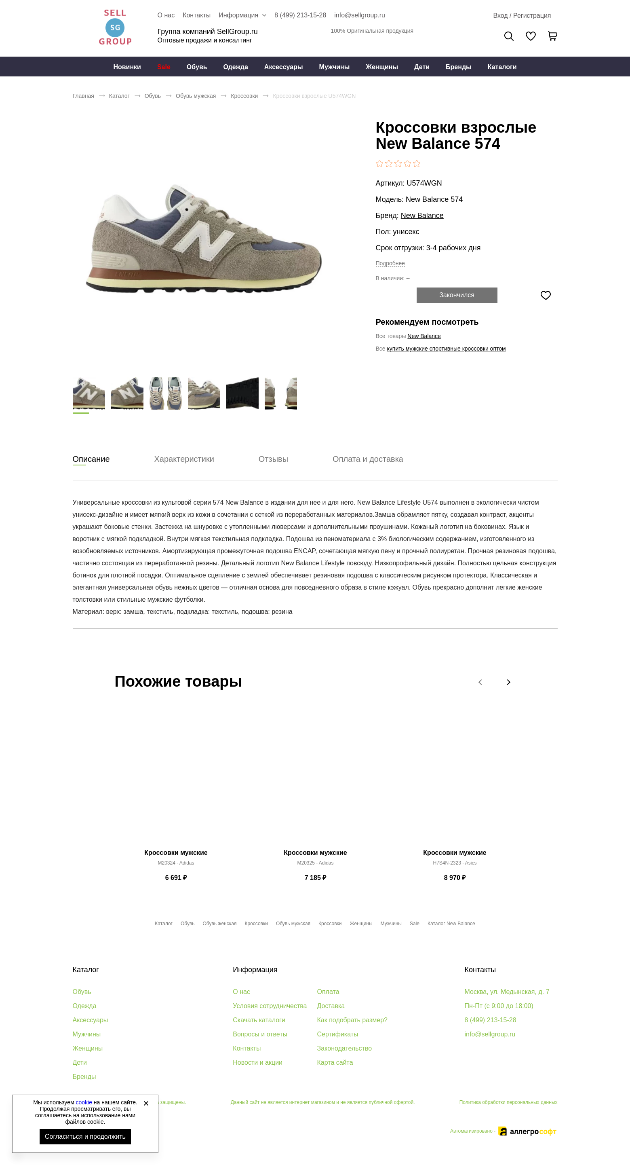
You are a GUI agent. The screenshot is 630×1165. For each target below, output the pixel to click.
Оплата (328, 991)
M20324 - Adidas (176, 863)
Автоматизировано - (503, 1131)
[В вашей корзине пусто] (553, 36)
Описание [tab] (91, 459)
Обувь (197, 66)
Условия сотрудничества (270, 1005)
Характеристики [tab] (184, 459)
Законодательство (344, 1048)
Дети (422, 66)
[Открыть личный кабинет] (522, 16)
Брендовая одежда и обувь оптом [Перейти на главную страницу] (115, 28)
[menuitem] (127, 67)
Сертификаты (337, 1034)
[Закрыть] (146, 1103)
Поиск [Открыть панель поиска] (509, 36)
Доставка (331, 1005)
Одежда (235, 66)
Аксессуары (283, 66)
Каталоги (502, 66)
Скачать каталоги (259, 1020)
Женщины (382, 66)
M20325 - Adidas (315, 863)
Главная (83, 96)
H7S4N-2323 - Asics (454, 863)
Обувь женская (220, 923)
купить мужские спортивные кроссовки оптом (446, 348)
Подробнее (390, 263)
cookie (84, 1102)
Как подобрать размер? (352, 1020)
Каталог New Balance (451, 923)
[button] (481, 682)
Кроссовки (244, 96)
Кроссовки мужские (175, 853)
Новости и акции (257, 1062)
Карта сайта (335, 1062)
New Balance (422, 215)
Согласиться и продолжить (85, 1136)
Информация (255, 970)
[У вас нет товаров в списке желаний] (531, 36)
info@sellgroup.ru (359, 15)
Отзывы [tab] (273, 459)
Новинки (127, 66)
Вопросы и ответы (260, 1034)
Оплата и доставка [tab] (368, 459)
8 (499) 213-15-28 (300, 15)
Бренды (459, 66)
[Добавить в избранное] (546, 295)
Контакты (197, 15)
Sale (164, 66)
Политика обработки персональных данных (508, 1102)
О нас (166, 15)
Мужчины (334, 66)
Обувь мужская (196, 96)
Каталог (119, 96)
